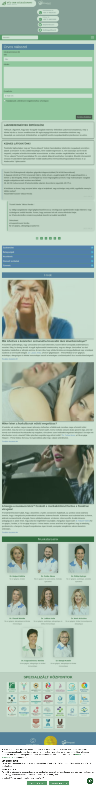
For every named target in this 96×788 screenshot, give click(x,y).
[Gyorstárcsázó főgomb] (90, 781)
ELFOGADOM (37, 783)
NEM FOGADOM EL (59, 783)
